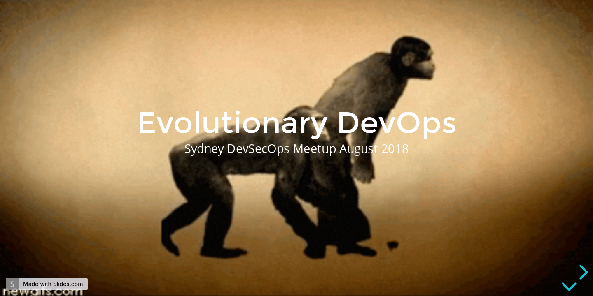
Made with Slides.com (53, 283)
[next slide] (582, 272)
